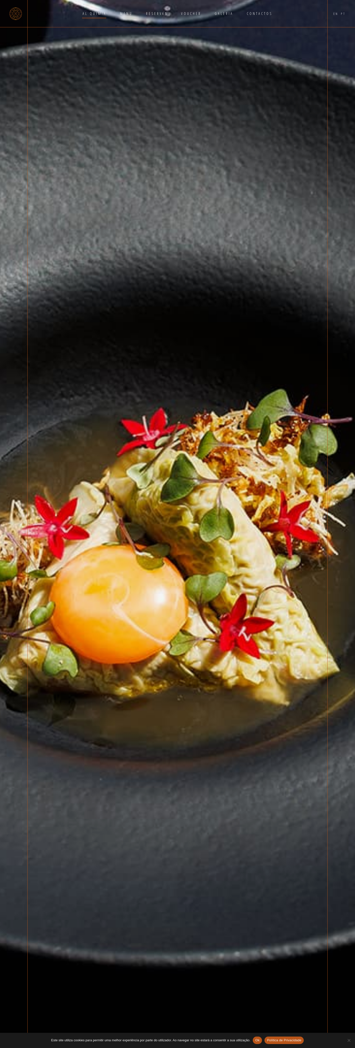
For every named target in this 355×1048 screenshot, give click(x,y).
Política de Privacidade (284, 1040)
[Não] (348, 1040)
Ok (257, 1040)
